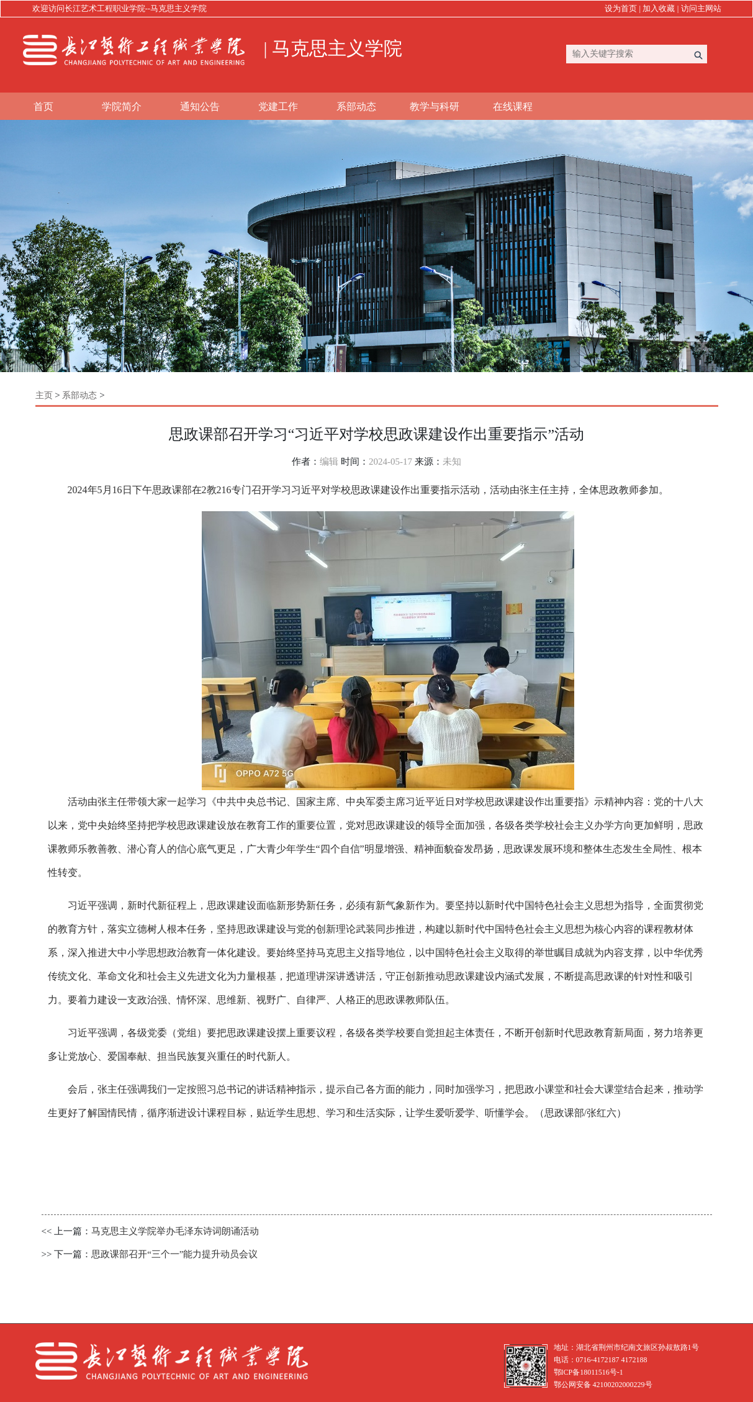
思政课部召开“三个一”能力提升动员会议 (174, 1254)
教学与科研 (434, 106)
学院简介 (122, 106)
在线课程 (513, 106)
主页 (44, 395)
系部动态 (356, 106)
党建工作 (278, 106)
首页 (43, 106)
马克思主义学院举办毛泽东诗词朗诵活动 (175, 1231)
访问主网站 (701, 8)
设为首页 (621, 8)
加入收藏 (659, 8)
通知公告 (200, 106)
